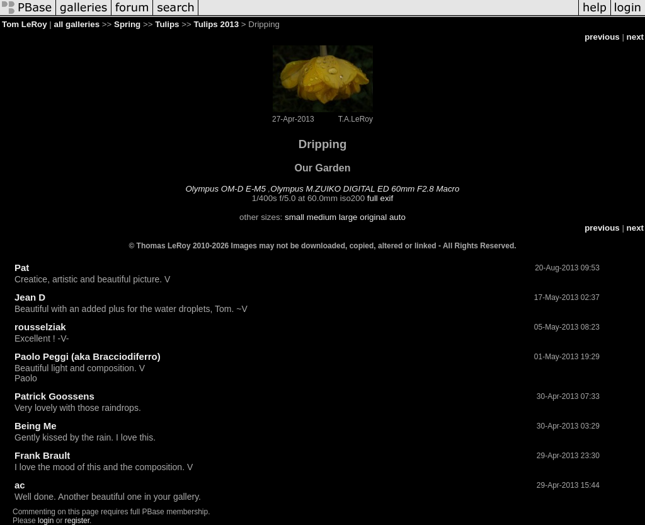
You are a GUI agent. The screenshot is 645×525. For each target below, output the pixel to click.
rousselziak (40, 326)
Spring (127, 24)
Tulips (167, 24)
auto (397, 217)
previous (602, 37)
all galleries (77, 24)
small (294, 217)
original (373, 217)
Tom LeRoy (24, 24)
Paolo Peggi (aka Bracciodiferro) (87, 356)
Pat (21, 267)
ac (19, 485)
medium (321, 217)
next (635, 37)
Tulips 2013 (216, 24)
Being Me (35, 425)
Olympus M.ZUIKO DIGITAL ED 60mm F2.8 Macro (364, 188)
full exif (380, 198)
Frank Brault (42, 455)
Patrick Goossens (54, 396)
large (348, 217)
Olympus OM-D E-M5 (226, 188)
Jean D (29, 297)
